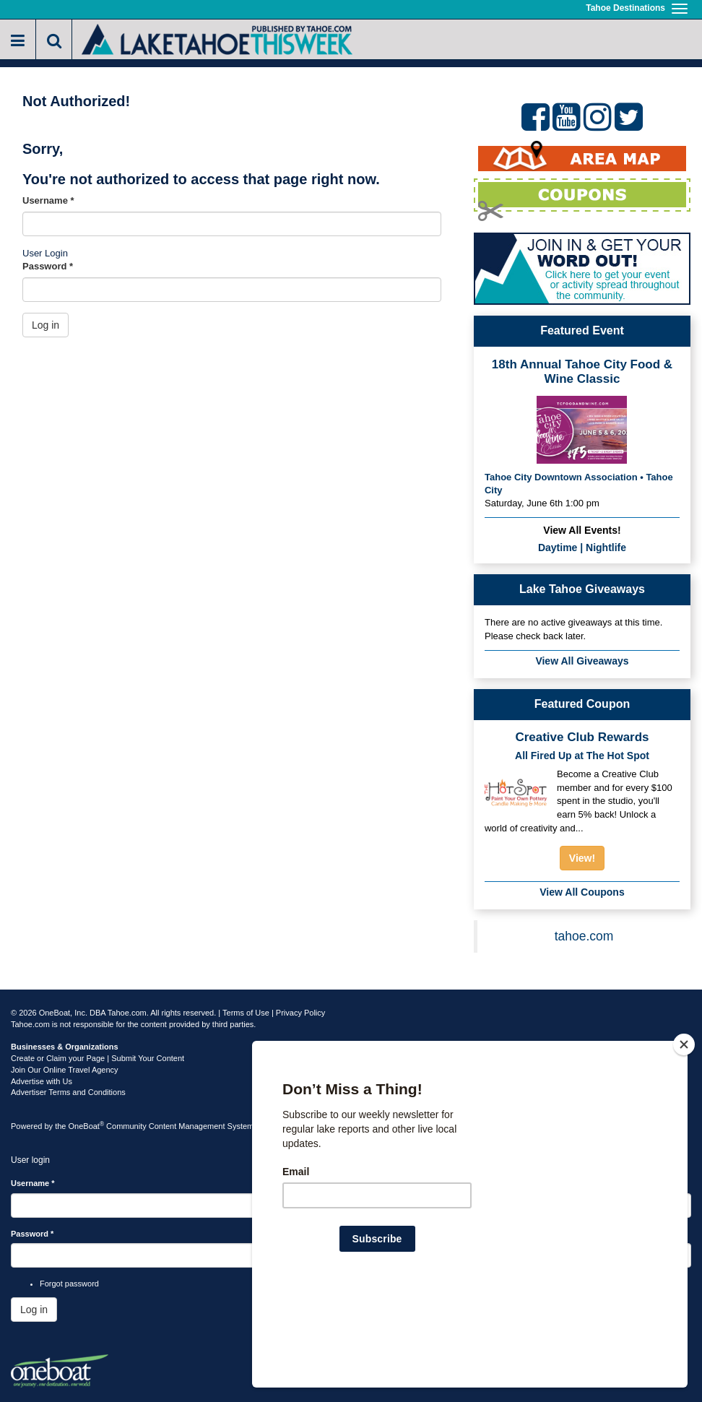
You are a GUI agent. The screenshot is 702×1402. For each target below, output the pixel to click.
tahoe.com (584, 936)
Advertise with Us (41, 1081)
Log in (45, 325)
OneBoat (87, 1126)
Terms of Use (245, 1012)
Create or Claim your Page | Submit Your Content (97, 1058)
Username (48, 200)
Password (47, 266)
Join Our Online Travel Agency (64, 1069)
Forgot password (69, 1283)
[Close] (684, 1137)
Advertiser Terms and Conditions (68, 1092)
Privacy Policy (300, 1012)
